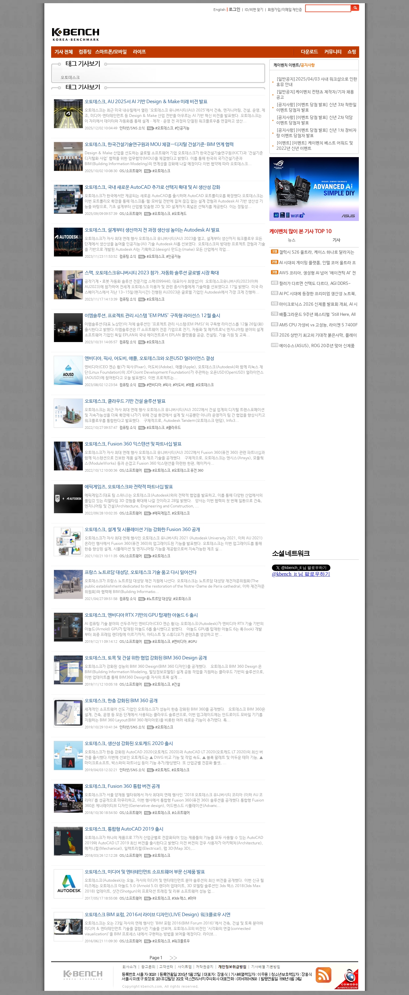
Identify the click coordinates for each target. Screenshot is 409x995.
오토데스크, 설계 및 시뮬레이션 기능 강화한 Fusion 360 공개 (142, 529)
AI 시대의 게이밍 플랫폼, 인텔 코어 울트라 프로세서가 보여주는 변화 (313, 264)
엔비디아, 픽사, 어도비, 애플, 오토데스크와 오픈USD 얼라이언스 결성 (149, 358)
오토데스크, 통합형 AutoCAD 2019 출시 (124, 829)
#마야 (192, 898)
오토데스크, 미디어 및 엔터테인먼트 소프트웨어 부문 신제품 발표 (145, 872)
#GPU (192, 642)
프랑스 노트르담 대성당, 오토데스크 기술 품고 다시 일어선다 (141, 572)
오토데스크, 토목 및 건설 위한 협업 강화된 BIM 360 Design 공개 (146, 658)
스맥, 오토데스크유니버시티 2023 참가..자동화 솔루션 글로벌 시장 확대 (152, 273)
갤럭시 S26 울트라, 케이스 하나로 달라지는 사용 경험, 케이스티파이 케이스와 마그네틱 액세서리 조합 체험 (314, 253)
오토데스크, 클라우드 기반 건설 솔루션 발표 (125, 401)
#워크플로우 (181, 941)
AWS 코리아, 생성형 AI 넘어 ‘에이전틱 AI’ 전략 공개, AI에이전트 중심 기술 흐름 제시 (313, 274)
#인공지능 (182, 128)
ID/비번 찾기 (254, 10)
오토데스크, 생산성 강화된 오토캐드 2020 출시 (129, 743)
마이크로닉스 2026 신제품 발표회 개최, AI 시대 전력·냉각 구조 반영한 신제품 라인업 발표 (314, 305)
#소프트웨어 (181, 813)
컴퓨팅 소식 (128, 257)
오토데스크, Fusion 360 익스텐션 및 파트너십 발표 (133, 444)
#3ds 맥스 (179, 898)
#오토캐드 (179, 214)
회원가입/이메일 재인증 (285, 10)
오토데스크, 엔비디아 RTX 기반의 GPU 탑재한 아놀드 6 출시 (141, 615)
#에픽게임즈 (161, 513)
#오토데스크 (164, 128)
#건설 (176, 685)
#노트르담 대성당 (159, 599)
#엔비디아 (154, 385)
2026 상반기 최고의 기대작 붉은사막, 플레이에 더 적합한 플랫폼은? (314, 336)
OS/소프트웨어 (131, 171)
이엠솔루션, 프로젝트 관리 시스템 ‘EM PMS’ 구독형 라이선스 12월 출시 (152, 315)
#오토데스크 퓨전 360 (187, 471)
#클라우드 (173, 428)
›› (173, 957)
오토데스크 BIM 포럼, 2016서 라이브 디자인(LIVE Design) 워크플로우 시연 (157, 914)
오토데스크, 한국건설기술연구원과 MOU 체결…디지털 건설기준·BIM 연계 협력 (159, 144)
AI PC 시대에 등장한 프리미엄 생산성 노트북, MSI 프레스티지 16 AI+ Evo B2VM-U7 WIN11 (313, 295)
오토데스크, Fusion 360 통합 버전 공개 (122, 786)
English (219, 10)
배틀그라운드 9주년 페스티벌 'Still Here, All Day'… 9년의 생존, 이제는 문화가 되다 (313, 316)
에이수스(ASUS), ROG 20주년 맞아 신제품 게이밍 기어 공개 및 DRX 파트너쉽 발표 (313, 347)
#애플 (190, 385)
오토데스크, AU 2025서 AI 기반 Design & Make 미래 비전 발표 (146, 101)
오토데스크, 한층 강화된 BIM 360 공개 (121, 700)
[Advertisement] (243, 30)
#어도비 (178, 385)
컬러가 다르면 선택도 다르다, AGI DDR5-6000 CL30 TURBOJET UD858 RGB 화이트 (311, 285)
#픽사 (167, 385)
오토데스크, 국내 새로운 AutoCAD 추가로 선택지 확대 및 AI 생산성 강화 (152, 187)
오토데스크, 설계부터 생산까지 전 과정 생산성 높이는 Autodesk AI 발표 (152, 230)
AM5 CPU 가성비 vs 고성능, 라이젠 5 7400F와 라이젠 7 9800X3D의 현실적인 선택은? (314, 326)
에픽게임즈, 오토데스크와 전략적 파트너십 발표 (129, 487)
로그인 (234, 9)
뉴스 (292, 240)
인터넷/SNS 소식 (132, 128)
